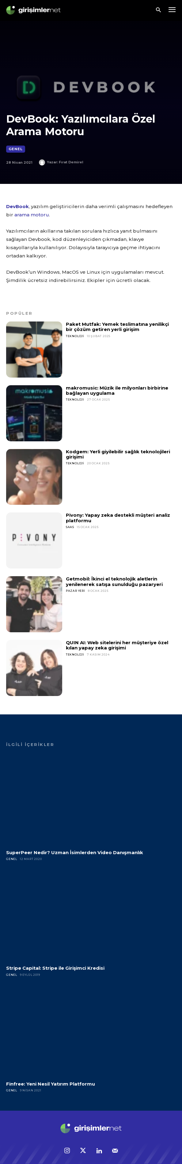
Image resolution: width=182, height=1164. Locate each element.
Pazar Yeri (75, 590)
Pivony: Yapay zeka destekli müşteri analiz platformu (118, 517)
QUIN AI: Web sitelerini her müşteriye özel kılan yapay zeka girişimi (117, 645)
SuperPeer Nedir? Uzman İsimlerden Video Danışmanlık (74, 852)
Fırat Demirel (71, 162)
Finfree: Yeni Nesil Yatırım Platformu (50, 1084)
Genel (15, 149)
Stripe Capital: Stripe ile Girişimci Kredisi (55, 968)
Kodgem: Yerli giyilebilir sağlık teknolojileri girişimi (118, 454)
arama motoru (31, 215)
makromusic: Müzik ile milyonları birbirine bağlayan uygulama (117, 390)
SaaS (70, 527)
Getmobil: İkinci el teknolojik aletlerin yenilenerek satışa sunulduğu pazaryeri (114, 581)
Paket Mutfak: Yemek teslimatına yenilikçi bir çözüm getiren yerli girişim (117, 326)
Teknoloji (75, 336)
